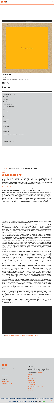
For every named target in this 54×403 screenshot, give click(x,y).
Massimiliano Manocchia (7, 383)
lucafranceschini (25, 335)
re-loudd (30, 376)
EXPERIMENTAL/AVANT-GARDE (10, 104)
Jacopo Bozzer (5, 375)
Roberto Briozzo (5, 373)
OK (43, 401)
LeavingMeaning (14, 335)
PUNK (4, 109)
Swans (36, 335)
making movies (32, 384)
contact (30, 390)
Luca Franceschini (7, 186)
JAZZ (4, 116)
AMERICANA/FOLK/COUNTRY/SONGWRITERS (13, 134)
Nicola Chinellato (5, 381)
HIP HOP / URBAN (7, 96)
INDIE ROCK (5, 99)
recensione (31, 335)
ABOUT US (30, 393)
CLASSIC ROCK (6, 129)
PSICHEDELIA (6, 124)
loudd (19, 335)
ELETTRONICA (6, 111)
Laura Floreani (5, 370)
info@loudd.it (39, 372)
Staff (29, 364)
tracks (30, 388)
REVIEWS (4, 168)
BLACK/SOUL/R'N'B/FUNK (8, 141)
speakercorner (32, 378)
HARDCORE (5, 121)
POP (4, 144)
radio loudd (31, 380)
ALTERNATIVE (6, 131)
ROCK (4, 136)
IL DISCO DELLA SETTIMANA (9, 94)
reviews (30, 374)
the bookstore (32, 382)
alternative (7, 335)
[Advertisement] (27, 14)
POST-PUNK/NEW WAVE (8, 106)
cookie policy (38, 401)
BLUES (4, 114)
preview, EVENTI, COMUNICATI (35, 386)
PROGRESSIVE (6, 119)
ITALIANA (5, 139)
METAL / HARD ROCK (7, 126)
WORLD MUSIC (6, 101)
